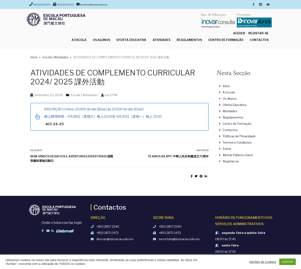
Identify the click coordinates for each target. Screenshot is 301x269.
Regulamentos (189, 40)
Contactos (259, 40)
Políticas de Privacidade (239, 136)
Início (226, 86)
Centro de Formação (226, 40)
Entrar (227, 148)
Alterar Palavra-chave (238, 155)
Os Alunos (101, 40)
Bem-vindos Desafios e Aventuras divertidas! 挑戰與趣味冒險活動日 (71, 158)
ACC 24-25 (54, 124)
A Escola (79, 40)
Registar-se (258, 33)
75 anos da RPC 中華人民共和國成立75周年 (178, 156)
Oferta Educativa (131, 40)
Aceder (239, 33)
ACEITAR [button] (287, 261)
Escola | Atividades (84, 95)
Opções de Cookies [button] (262, 262)
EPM (113, 95)
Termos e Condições (237, 142)
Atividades (161, 40)
